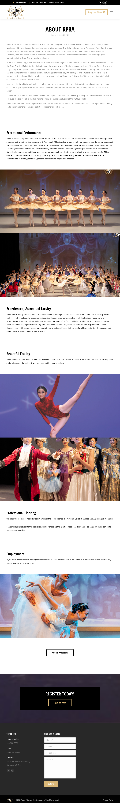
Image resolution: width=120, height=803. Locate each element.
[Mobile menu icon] (112, 12)
